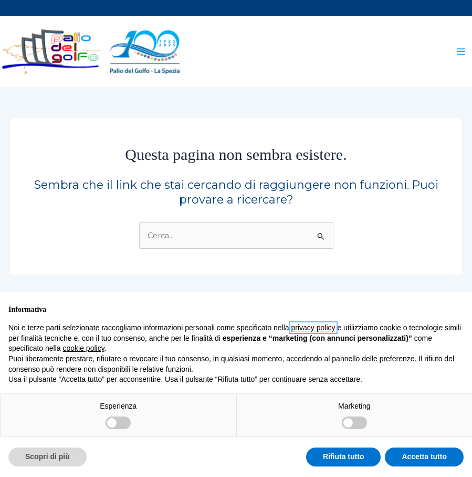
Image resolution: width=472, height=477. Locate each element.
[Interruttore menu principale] (461, 52)
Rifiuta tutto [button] (343, 456)
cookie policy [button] (83, 348)
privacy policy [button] (313, 327)
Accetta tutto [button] (424, 456)
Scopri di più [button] (47, 456)
